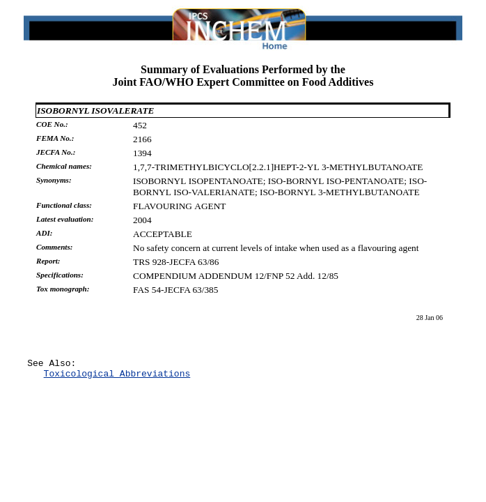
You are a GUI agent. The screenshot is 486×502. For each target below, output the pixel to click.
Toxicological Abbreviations (117, 377)
